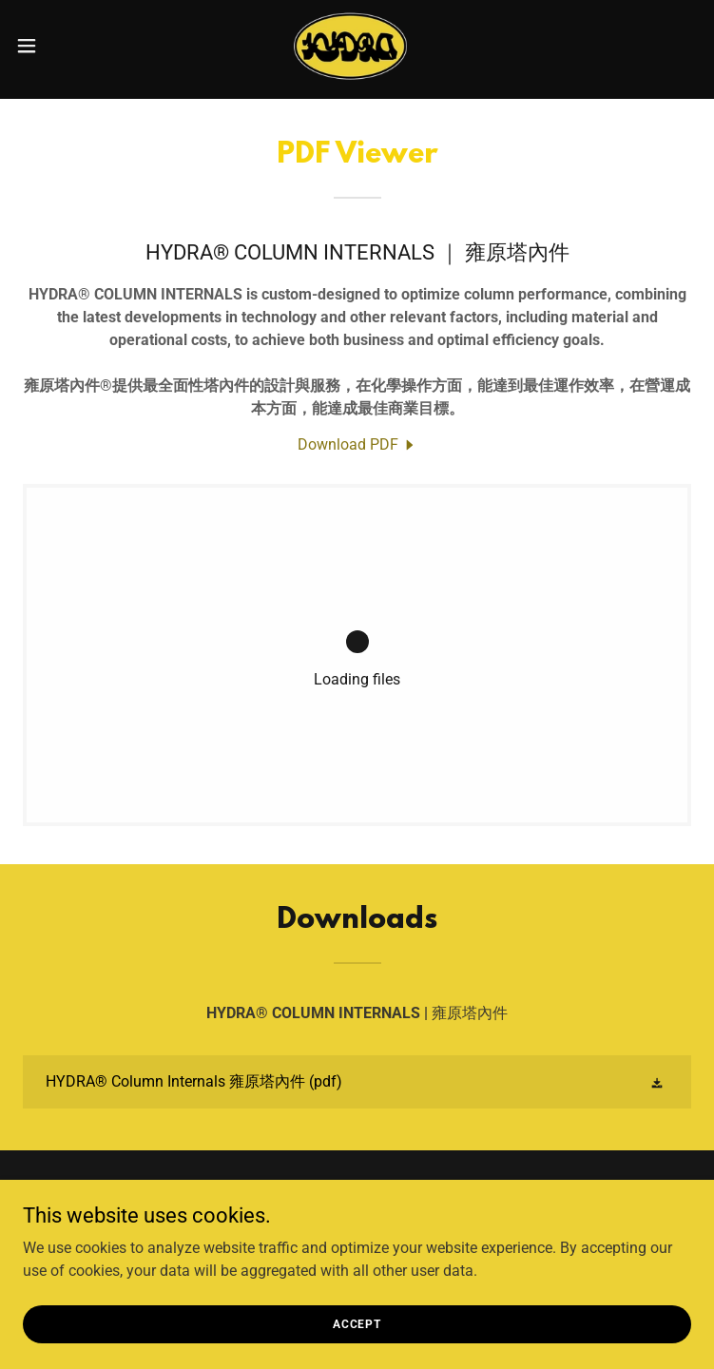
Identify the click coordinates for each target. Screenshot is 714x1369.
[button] (60, 46)
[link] (357, 46)
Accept (357, 1323)
